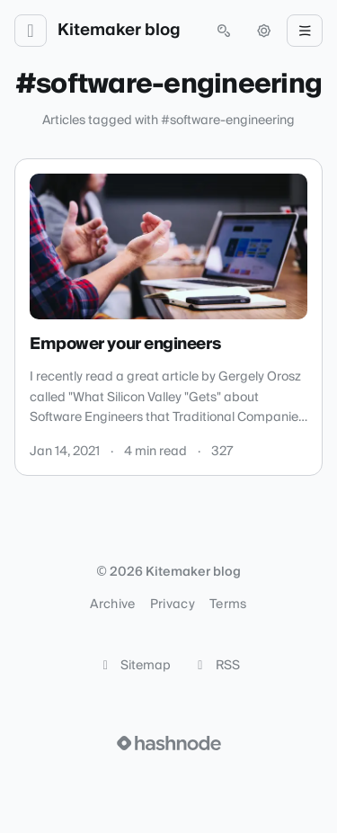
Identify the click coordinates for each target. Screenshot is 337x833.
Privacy (172, 604)
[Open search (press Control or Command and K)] (224, 30)
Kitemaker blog (119, 30)
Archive (112, 604)
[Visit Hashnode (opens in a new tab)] (169, 743)
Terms (228, 604)
